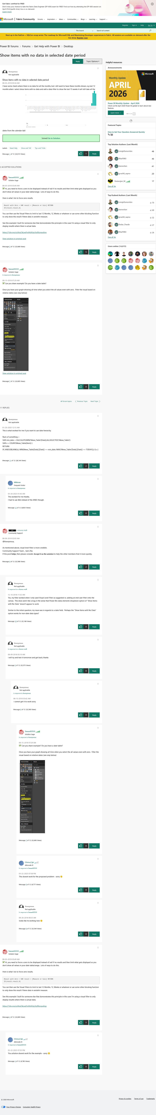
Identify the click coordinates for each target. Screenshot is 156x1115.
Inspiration (51, 19)
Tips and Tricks (40, 148)
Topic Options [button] (92, 61)
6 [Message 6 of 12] (20, 709)
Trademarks (150, 1099)
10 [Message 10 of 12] (16, 621)
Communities (71, 19)
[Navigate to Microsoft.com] (6, 19)
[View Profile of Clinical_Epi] (29, 862)
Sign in (134, 25)
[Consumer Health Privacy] (31, 1107)
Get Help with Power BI (47, 46)
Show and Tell (26, 148)
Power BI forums (9, 46)
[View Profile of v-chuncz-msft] (21, 530)
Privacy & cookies (125, 1099)
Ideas (61, 19)
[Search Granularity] (85, 30)
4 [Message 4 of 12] (9, 561)
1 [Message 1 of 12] (9, 154)
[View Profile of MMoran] (17, 482)
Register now (82, 38)
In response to (11, 275)
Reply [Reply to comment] (94, 252)
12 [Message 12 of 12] (16, 508)
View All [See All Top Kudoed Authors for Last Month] (112, 237)
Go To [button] (150, 25)
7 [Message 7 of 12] (9, 381)
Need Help (13, 148)
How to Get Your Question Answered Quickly (126, 132)
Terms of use (138, 1099)
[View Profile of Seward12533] (14, 177)
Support (102, 19)
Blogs (83, 19)
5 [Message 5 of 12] (15, 665)
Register (125, 25)
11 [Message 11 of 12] (10, 460)
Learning (92, 19)
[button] (77, 61)
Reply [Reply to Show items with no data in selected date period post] (94, 154)
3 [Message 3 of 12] (15, 1061)
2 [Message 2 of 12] (9, 246)
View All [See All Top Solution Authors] (112, 186)
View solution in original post (14, 238)
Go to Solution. (54, 138)
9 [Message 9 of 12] (26, 884)
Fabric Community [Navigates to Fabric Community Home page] (25, 19)
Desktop (68, 46)
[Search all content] (124, 30)
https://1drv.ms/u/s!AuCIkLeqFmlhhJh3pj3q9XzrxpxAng (25, 232)
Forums (40, 19)
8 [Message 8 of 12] (26, 929)
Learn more (7, 12)
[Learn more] (116, 113)
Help (142, 25)
